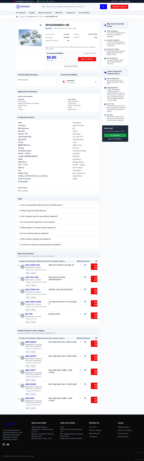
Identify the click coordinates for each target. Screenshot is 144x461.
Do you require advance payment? (35, 233)
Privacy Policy (123, 433)
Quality (32, 13)
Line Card (114, 1)
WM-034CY (30, 370)
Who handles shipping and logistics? (36, 239)
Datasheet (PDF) (71, 66)
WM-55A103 (30, 384)
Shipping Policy (123, 427)
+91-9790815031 (115, 139)
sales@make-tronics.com (24, 1)
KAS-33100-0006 (33, 302)
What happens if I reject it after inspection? (38, 228)
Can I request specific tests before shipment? (39, 216)
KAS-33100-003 (32, 265)
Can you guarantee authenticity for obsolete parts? (41, 205)
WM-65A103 (30, 342)
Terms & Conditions (125, 430)
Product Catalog (124, 1)
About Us (59, 13)
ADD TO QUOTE (87, 59)
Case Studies (84, 13)
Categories (22, 16)
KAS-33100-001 (32, 289)
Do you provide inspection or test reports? (38, 222)
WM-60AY (30, 398)
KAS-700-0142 (31, 277)
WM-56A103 (30, 356)
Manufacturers (94, 433)
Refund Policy (123, 437)
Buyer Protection (45, 13)
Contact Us (70, 13)
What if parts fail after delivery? (34, 211)
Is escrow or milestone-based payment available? (41, 245)
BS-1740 (29, 314)
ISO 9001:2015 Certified (46, 1)
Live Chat (115, 135)
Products (20, 13)
